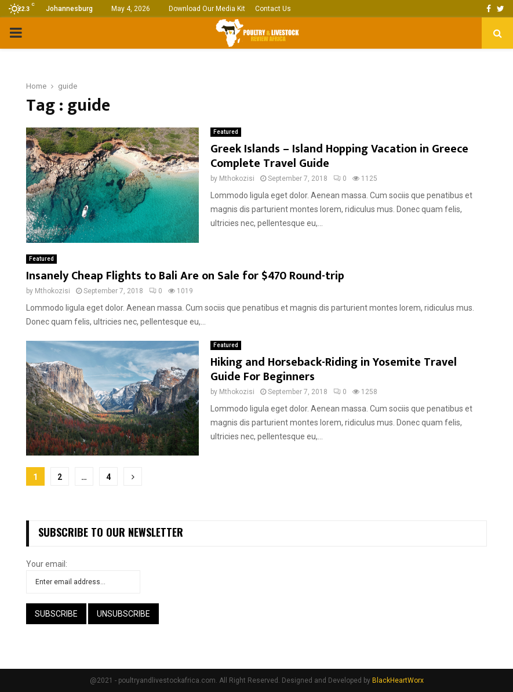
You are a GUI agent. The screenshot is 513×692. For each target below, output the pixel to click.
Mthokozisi (236, 178)
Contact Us (273, 9)
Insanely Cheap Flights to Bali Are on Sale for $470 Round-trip (185, 276)
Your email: (46, 564)
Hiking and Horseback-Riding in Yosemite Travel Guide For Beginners (333, 369)
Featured (225, 132)
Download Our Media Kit (207, 9)
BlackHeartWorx (398, 680)
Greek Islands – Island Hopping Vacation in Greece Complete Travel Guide (339, 156)
